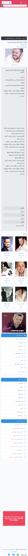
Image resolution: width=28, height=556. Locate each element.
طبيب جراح (21, 404)
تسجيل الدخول (6, 2)
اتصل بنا (3, 549)
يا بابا (23, 450)
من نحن (7, 549)
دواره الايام (21, 346)
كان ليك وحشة (20, 432)
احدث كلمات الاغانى (21, 421)
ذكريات (22, 387)
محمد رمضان (14, 439)
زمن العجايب (21, 415)
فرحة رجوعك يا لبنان (19, 364)
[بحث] (2, 6)
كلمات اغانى (17, 38)
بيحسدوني (23, 47)
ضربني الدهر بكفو (20, 353)
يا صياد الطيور (21, 390)
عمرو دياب (18, 450)
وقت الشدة (21, 428)
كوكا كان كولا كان (20, 457)
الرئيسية (24, 38)
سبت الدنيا (22, 349)
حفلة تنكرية (21, 453)
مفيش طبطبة (21, 439)
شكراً (23, 367)
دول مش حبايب (20, 412)
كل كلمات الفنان (21, 371)
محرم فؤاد (16, 442)
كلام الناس (22, 383)
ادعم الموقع (12, 549)
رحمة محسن (15, 453)
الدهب (22, 360)
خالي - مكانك (21, 435)
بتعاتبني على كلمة (20, 339)
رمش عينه (21, 442)
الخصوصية (14, 551)
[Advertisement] (14, 22)
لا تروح (22, 408)
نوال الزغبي (16, 424)
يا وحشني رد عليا (20, 446)
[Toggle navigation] (25, 2)
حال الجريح (21, 397)
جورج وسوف (23, 44)
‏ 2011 (18, 46)
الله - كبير (22, 424)
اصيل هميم (14, 435)
